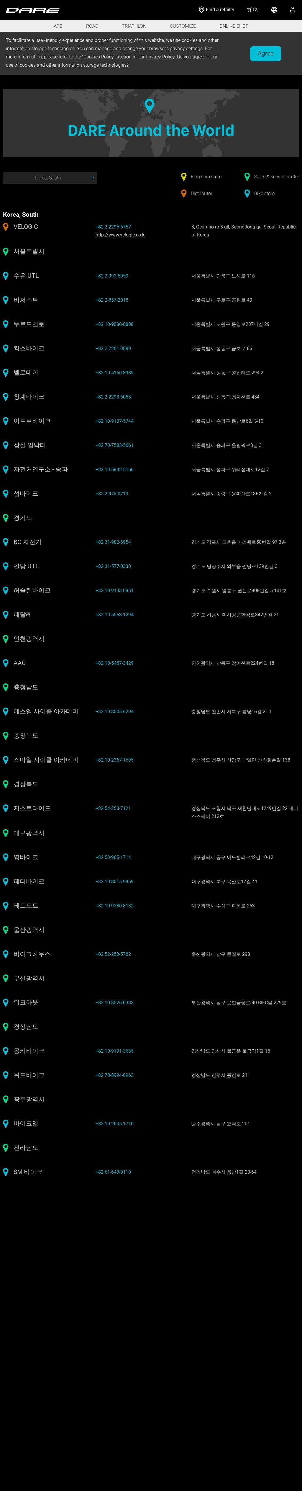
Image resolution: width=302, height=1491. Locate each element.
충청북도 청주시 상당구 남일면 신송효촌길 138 (240, 760)
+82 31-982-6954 (113, 542)
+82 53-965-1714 (113, 857)
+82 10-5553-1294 (115, 615)
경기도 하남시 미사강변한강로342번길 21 (235, 615)
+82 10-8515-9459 (115, 881)
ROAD (92, 26)
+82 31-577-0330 (113, 566)
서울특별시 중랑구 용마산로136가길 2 (231, 494)
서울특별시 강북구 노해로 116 (223, 276)
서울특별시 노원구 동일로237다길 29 (230, 324)
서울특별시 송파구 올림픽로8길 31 (227, 445)
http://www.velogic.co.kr (121, 235)
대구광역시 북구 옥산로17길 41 (224, 881)
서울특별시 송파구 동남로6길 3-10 (227, 421)
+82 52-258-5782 (113, 954)
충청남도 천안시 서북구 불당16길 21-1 (231, 711)
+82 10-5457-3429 (115, 663)
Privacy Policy (160, 57)
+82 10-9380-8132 (115, 906)
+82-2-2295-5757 (113, 227)
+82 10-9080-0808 (115, 324)
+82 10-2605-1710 (115, 1123)
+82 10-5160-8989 (115, 372)
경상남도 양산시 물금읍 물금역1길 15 (230, 1051)
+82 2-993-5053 (112, 276)
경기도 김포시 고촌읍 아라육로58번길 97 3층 (238, 542)
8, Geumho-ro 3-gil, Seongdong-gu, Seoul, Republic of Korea (243, 231)
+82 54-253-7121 (113, 808)
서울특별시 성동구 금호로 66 (221, 348)
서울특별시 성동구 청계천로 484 (225, 397)
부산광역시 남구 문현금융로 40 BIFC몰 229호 (238, 1002)
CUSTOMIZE (183, 26)
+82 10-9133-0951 (115, 590)
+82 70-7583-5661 (115, 445)
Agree (266, 53)
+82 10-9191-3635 (115, 1051)
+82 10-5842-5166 (115, 469)
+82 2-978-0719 (112, 494)
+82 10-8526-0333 (115, 1002)
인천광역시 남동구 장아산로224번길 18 (232, 663)
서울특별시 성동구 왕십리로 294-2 (227, 372)
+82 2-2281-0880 (113, 348)
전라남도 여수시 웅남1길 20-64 (224, 1172)
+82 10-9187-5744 (115, 421)
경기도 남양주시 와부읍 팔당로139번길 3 (234, 566)
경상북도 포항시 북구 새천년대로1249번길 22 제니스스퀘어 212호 (244, 812)
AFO (58, 26)
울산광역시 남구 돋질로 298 (220, 954)
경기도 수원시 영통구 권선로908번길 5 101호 (239, 590)
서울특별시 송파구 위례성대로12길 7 (230, 469)
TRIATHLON (134, 26)
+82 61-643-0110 (113, 1172)
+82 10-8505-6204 (115, 711)
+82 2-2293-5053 (113, 397)
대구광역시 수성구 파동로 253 (223, 906)
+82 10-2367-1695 (115, 760)
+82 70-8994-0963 (115, 1075)
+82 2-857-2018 (112, 300)
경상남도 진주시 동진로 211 (220, 1075)
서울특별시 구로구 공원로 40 (221, 300)
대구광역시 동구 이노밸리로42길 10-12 (232, 857)
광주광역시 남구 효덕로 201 (220, 1123)
